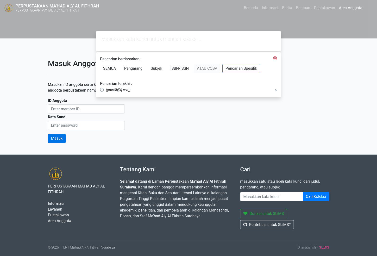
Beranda (251, 8)
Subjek (156, 68)
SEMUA (109, 68)
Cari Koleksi (316, 196)
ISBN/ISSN (179, 68)
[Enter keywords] (271, 196)
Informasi (270, 8)
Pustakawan (324, 8)
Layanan (55, 209)
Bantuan (303, 8)
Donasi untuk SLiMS (263, 213)
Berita (287, 8)
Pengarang (133, 68)
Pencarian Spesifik (241, 68)
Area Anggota (350, 8)
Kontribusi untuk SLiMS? (267, 224)
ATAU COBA (207, 68)
